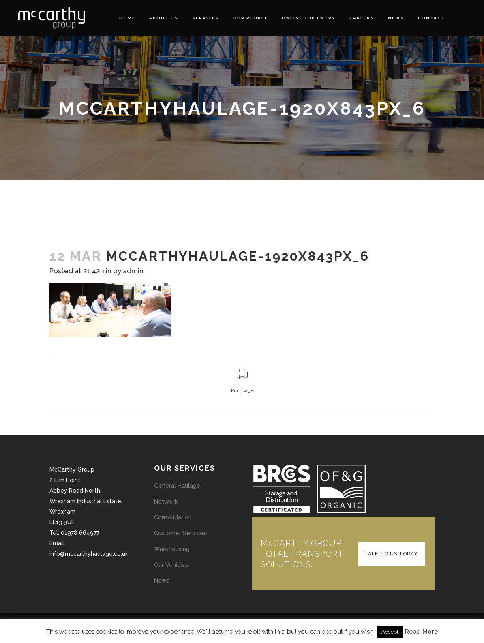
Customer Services (180, 533)
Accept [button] (389, 632)
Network (166, 501)
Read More (421, 631)
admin (133, 271)
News (161, 580)
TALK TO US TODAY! (391, 554)
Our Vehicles (171, 565)
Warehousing (172, 549)
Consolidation (173, 517)
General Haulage (177, 485)
